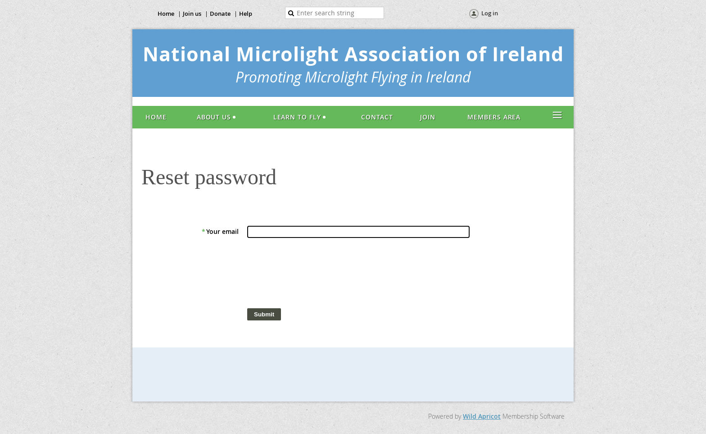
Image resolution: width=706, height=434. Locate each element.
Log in (489, 13)
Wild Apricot (482, 416)
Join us (192, 13)
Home (166, 13)
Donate (220, 13)
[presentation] (315, 275)
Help (245, 13)
